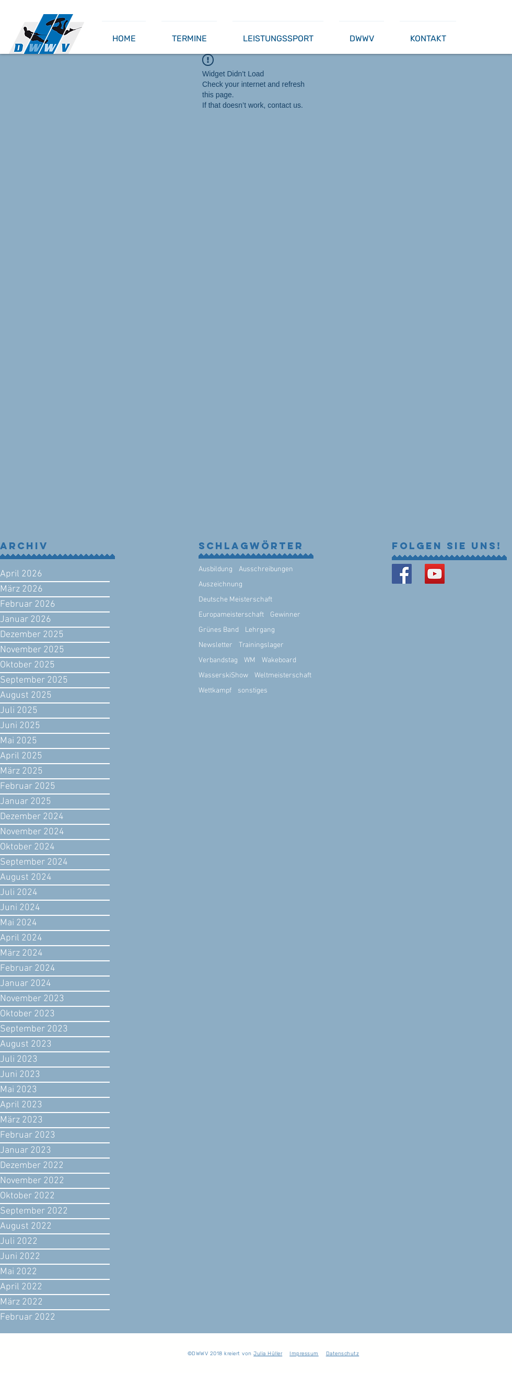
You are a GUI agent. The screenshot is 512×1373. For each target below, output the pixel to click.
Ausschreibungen (266, 569)
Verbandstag (218, 660)
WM (249, 660)
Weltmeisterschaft (282, 675)
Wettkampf (215, 690)
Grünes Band (219, 630)
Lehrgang (260, 630)
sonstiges (252, 690)
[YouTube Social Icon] (435, 574)
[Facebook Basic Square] (402, 574)
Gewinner (285, 614)
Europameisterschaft (231, 614)
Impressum (304, 1354)
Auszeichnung (220, 584)
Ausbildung (215, 569)
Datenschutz (342, 1354)
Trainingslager (261, 645)
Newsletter (215, 645)
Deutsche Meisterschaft (235, 599)
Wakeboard (279, 660)
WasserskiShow (223, 675)
